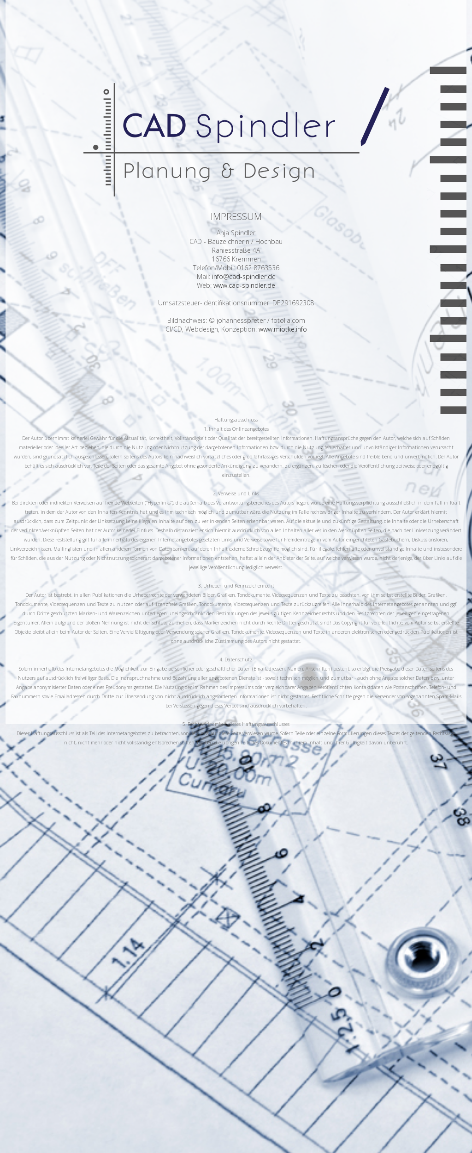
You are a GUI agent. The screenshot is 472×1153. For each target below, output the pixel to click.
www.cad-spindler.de (244, 285)
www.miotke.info (283, 329)
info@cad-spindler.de (244, 276)
